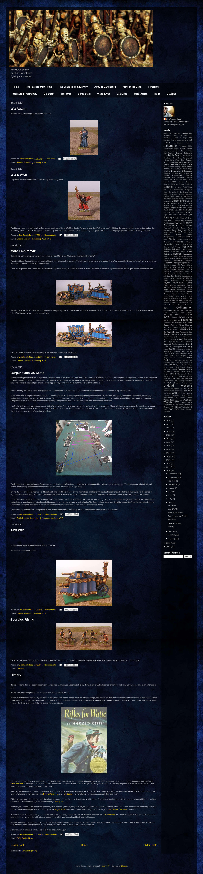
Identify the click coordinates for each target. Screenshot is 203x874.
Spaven (189, 369)
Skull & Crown (187, 360)
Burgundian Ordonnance (40, 518)
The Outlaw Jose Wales (118, 809)
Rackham (173, 329)
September (173, 484)
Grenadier (168, 244)
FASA (177, 218)
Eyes (190, 215)
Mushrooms (168, 296)
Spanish (181, 369)
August (172, 488)
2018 (168, 449)
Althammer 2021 (185, 146)
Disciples (166, 205)
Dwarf (166, 210)
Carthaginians (177, 175)
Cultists (166, 196)
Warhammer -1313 (171, 398)
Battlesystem (187, 155)
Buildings (167, 171)
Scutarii (166, 349)
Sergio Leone (59, 809)
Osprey (189, 313)
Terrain (172, 373)
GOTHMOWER (178, 242)
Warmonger (178, 400)
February (172, 535)
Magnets (173, 278)
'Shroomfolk (187, 133)
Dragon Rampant (170, 207)
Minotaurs (182, 292)
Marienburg (28, 162)
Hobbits (177, 254)
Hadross (166, 247)
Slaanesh (167, 363)
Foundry (189, 225)
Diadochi (188, 201)
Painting (37, 162)
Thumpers (167, 376)
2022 (168, 435)
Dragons (171, 94)
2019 (168, 446)
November (173, 477)
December (173, 474)
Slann (173, 363)
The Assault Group (184, 374)
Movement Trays (178, 294)
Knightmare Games (185, 267)
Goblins (179, 239)
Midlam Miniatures (177, 289)
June (171, 495)
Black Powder (186, 160)
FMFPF (189, 223)
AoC (184, 148)
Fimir (170, 220)
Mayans (189, 285)
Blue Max (174, 164)
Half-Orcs (66, 94)
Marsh (189, 283)
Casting (189, 175)
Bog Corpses (181, 167)
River (184, 337)
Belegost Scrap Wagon (172, 160)
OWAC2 (178, 315)
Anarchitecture (168, 148)
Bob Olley (173, 167)
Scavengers (181, 344)
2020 (168, 442)
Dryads (189, 207)
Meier (184, 287)
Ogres (166, 308)
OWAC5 (174, 317)
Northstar (174, 302)
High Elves (186, 251)
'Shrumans (167, 135)
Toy (169, 378)
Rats (190, 332)
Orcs (165, 313)
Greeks (189, 242)
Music (177, 296)
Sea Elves (122, 94)
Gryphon (185, 244)
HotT (170, 256)
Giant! (165, 239)
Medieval (54, 518)
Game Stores (168, 232)
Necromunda (173, 298)
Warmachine (169, 400)
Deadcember (178, 201)
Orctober (173, 313)
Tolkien (185, 376)
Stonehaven (168, 371)
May (171, 499)
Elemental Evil (169, 212)
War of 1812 (182, 393)
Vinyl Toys (187, 391)
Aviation (177, 151)
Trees (171, 380)
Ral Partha (186, 329)
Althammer (171, 145)
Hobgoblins (187, 254)
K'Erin (190, 263)
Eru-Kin (179, 215)
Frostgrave (167, 230)
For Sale (180, 225)
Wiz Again (18, 108)
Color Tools (168, 190)
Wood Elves (103, 94)
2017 (168, 453)
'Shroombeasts (174, 133)
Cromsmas (173, 194)
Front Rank (186, 228)
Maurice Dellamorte (177, 285)
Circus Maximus (185, 184)
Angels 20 (177, 148)
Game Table (180, 232)
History (16, 675)
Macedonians (187, 276)
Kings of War (170, 267)
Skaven (189, 358)
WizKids (181, 405)
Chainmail (183, 180)
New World (183, 298)
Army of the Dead (132, 87)
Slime (177, 363)
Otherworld (168, 315)
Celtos (171, 180)
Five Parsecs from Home (39, 87)
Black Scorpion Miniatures (173, 162)
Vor (165, 393)
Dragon (189, 205)
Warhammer (187, 395)
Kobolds (166, 269)
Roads (189, 337)
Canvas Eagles (178, 173)
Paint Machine (174, 320)
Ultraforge (176, 383)
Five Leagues (169, 223)
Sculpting (187, 346)
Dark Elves (167, 198)
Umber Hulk (187, 383)
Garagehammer (169, 237)
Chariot (180, 182)
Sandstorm (188, 341)
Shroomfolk (84, 94)
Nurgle (180, 305)
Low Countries (176, 276)
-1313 (165, 133)
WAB (44, 239)
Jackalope (188, 260)
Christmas (174, 184)
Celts (176, 180)
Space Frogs (174, 367)
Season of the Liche (185, 349)
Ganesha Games (184, 234)
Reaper (167, 334)
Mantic (189, 278)
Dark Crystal (187, 196)
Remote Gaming (169, 337)
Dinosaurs (184, 203)
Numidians (173, 305)
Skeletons (168, 360)
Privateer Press (186, 327)
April (171, 502)
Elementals (179, 212)
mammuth (106, 866)
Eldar (189, 210)
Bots (171, 169)
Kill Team (181, 265)
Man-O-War (181, 278)
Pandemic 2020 (169, 323)
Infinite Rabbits (175, 258)
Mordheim (167, 294)
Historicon (168, 254)
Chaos (173, 182)
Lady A (189, 269)
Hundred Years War (179, 256)
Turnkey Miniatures (185, 380)
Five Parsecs (180, 223)
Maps (166, 280)
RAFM (178, 329)
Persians (178, 323)
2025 (168, 424)
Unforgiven (58, 802)
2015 (168, 460)
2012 (168, 463)
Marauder (175, 280)
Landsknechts (178, 271)
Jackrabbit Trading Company (175, 263)
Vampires (167, 388)
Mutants (183, 296)
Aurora (171, 151)
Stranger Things (179, 371)
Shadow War (174, 353)
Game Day (176, 230)
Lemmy (170, 274)
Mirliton (189, 292)
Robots (166, 339)
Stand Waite (110, 814)
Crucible (181, 194)
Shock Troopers (180, 356)
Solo (190, 363)
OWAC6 (182, 317)
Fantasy (169, 217)
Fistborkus (177, 221)
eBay (176, 210)
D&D (172, 196)
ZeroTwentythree (173, 119)
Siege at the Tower (173, 358)
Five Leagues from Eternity (73, 87)
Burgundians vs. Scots (27, 373)
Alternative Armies (183, 143)
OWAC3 (189, 315)
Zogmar (189, 409)
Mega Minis (176, 287)
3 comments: (51, 357)
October (172, 481)
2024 (168, 428)
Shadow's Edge (186, 353)
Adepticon (167, 140)
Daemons (178, 196)
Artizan (189, 148)
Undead (169, 385)
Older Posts (150, 845)
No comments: (50, 235)
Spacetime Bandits (170, 369)
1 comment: (51, 159)
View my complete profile (174, 125)
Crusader (189, 194)
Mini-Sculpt (174, 292)
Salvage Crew (178, 341)
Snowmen (184, 363)
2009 (168, 543)
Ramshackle (184, 332)
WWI (171, 409)
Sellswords (168, 351)
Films (30, 838)
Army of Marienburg (105, 87)
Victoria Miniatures (176, 391)
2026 (168, 421)
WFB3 (184, 402)
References (188, 334)
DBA (186, 198)
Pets (184, 323)
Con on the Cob (174, 192)
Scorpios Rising (22, 619)
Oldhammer (184, 307)
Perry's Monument (50, 794)
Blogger (124, 866)
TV (164, 383)
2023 (168, 431)
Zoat (182, 409)
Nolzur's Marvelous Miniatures (180, 300)
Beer (174, 158)
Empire (20, 162)
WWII (177, 409)
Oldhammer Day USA (171, 310)
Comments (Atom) (29, 851)
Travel (178, 378)
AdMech (173, 140)
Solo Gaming (169, 365)
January (172, 538)
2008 (168, 546)
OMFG (182, 310)
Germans (180, 237)
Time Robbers (177, 376)
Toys (173, 378)
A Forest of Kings (179, 138)
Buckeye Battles (181, 169)
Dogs (172, 205)
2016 (168, 456)
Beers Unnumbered (185, 158)
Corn (190, 192)
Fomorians (154, 87)
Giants (171, 239)
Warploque (187, 400)
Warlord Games (186, 398)
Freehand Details (171, 228)
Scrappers (178, 347)
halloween (176, 249)
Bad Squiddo (169, 153)
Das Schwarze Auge (177, 198)
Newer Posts (18, 845)
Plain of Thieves (177, 325)
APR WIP (17, 530)
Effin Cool (183, 210)
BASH (165, 155)
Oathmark (188, 305)
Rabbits (166, 329)
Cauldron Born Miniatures (174, 177)
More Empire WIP (23, 251)
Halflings (167, 249)
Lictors (176, 274)
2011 (168, 467)
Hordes (166, 256)
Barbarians (188, 153)
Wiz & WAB (19, 174)
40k (185, 135)
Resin (178, 337)
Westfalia (168, 402)
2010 (168, 471)
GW (190, 244)
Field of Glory (186, 218)
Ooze (186, 310)
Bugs (190, 169)
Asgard (166, 151)
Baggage (179, 153)
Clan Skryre (178, 187)
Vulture (168, 393)
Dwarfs (171, 210)
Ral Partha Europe (171, 332)
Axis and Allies (186, 151)
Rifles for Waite (17, 784)
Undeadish (186, 386)
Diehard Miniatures (171, 203)
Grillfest (178, 244)
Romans (20, 669)
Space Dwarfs (181, 365)
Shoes (190, 356)
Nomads (166, 302)
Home (16, 87)
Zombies (167, 411)
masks (166, 285)
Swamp (189, 371)
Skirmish (177, 360)
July (170, 492)
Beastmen (167, 158)
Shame (166, 356)
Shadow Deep (179, 351)
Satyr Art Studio (170, 344)
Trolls (157, 94)
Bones (189, 167)
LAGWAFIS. (167, 271)
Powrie (175, 327)
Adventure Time (182, 140)
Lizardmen (182, 274)
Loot (168, 276)
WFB (44, 162)
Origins (182, 313)
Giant (189, 236)
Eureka (184, 215)
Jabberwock (177, 260)
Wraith (183, 407)
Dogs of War (180, 205)
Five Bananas (186, 221)
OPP (190, 310)
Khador (166, 265)
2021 (181, 135)
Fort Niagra (67, 794)
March (171, 531)
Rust (170, 341)
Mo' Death (49, 94)
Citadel (168, 186)
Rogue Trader (176, 339)
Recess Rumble (177, 334)
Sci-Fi (189, 344)
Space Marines (186, 367)
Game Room (187, 230)
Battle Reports (23, 518)
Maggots (166, 278)
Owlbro (166, 320)
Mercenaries (140, 94)
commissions (179, 190)
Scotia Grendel (169, 347)
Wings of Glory (173, 405)
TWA (169, 383)
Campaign (167, 173)
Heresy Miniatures (171, 251)
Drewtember (181, 207)
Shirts (171, 356)
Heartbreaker (187, 249)
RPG (165, 341)
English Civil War (170, 215)
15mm (175, 135)
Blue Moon (182, 164)
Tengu (165, 374)
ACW (19, 838)
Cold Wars (187, 187)
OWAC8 (189, 317)
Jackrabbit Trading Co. (25, 94)
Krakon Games (177, 269)
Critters (166, 194)
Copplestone (184, 192)
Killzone (189, 265)
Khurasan (173, 265)
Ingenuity (185, 258)
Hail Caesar (176, 247)
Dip (190, 203)
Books (24, 838)
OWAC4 (167, 317)
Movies (189, 294)
